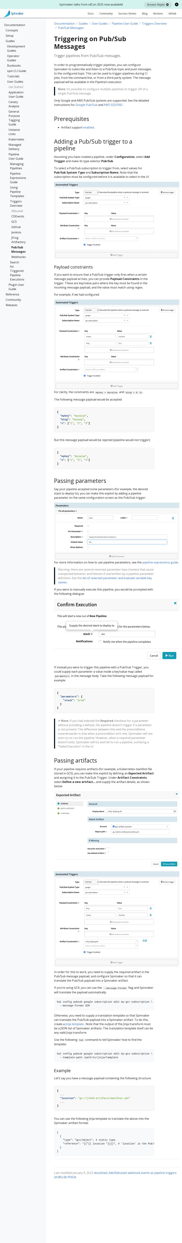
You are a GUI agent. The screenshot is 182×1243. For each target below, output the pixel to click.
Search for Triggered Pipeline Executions (17, 270)
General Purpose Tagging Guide (14, 118)
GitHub (16, 227)
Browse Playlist (158, 4)
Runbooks (14, 66)
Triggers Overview (16, 203)
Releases (11, 305)
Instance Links (14, 132)
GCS (14, 222)
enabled (88, 127)
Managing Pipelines (17, 166)
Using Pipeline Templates (17, 191)
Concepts (12, 30)
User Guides (15, 82)
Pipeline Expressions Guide (17, 178)
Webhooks (16, 257)
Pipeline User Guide (16, 156)
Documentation (14, 25)
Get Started (16, 87)
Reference (12, 294)
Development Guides (16, 48)
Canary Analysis (14, 104)
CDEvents (16, 216)
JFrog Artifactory (16, 240)
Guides (10, 41)
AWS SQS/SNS (113, 105)
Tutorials (13, 76)
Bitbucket (17, 211)
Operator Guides (13, 58)
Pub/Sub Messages (16, 249)
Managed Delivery (15, 147)
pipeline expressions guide (160, 562)
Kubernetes (16, 139)
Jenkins (16, 232)
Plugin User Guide (16, 287)
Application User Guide (16, 94)
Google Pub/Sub (86, 105)
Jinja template (74, 1024)
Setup (10, 36)
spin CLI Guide (16, 71)
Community (13, 300)
